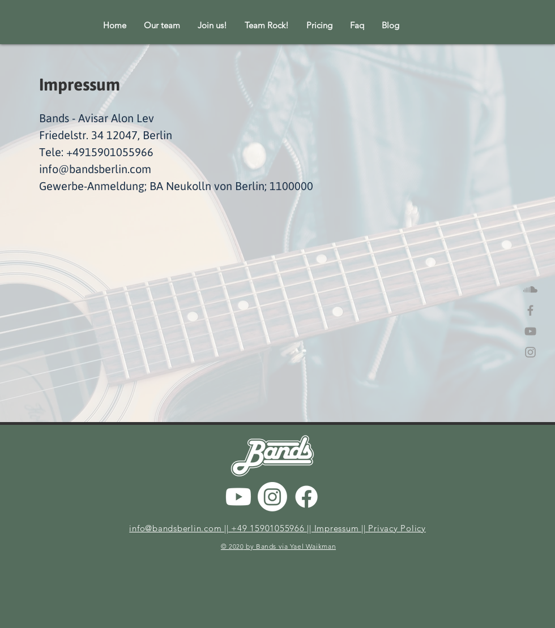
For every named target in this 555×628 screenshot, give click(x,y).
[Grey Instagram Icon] (530, 352)
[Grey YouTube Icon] (530, 331)
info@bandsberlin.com (95, 168)
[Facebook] (306, 496)
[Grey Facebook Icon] (530, 310)
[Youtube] (238, 496)
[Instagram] (272, 496)
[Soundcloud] (530, 289)
